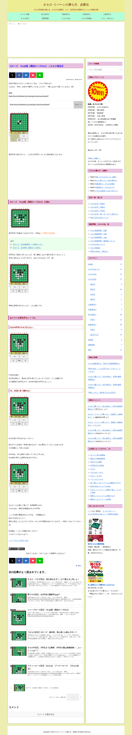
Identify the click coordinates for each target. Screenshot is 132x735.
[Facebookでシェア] (19, 75)
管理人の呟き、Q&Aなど (99, 251)
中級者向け (105, 309)
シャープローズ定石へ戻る (19, 540)
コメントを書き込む (46, 714)
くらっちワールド (96, 479)
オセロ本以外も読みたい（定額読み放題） (103, 514)
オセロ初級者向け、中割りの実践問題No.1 (104, 363)
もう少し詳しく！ (109, 511)
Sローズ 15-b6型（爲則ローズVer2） (27, 248)
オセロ (92, 469)
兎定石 (21, 549)
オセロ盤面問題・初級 (98, 230)
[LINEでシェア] (40, 75)
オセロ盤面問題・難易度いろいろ (102, 241)
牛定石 (106, 294)
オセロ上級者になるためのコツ (106, 191)
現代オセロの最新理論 (96, 544)
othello (105, 264)
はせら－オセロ (96, 476)
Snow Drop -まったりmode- (100, 486)
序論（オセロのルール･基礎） (106, 177)
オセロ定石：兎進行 (97, 204)
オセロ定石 (13, 549)
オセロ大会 (105, 274)
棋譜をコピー (78, 105)
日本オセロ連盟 (96, 462)
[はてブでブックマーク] (26, 75)
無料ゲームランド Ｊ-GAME (100, 499)
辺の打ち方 (106, 334)
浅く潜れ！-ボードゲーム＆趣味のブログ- (105, 483)
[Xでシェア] (12, 75)
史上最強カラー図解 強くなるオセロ (101, 585)
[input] (105, 69)
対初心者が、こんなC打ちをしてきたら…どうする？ (104, 370)
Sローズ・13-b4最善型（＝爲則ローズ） (28, 244)
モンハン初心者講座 (97, 455)
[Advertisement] (66, 40)
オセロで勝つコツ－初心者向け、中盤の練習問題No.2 (104, 378)
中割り (106, 319)
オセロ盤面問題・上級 (98, 237)
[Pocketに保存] (33, 75)
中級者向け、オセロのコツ (105, 187)
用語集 (105, 339)
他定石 (106, 284)
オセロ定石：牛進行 (97, 211)
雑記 (105, 349)
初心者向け (105, 314)
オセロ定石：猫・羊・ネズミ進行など (104, 214)
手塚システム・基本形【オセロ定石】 (102, 392)
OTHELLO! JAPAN (97, 465)
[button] (120, 69)
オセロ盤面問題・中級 (98, 234)
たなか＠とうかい (96, 472)
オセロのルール (105, 269)
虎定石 (106, 299)
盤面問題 (105, 344)
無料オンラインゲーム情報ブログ (102, 496)
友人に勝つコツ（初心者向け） (106, 180)
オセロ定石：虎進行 (97, 207)
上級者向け (105, 304)
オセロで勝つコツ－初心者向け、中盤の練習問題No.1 (104, 386)
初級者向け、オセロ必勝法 (105, 184)
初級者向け (105, 324)
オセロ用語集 (95, 248)
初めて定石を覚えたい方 (99, 218)
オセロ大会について (97, 244)
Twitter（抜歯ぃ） (94, 158)
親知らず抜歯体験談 (97, 458)
